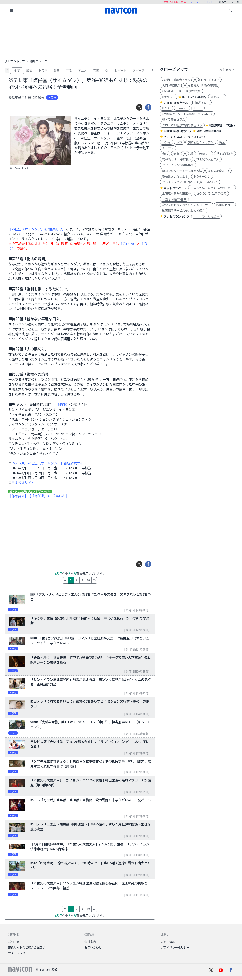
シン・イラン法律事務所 (178, 165)
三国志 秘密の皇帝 (174, 199)
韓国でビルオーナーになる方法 (182, 170)
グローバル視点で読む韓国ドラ (182, 125)
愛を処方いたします (175, 176)
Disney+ (217, 96)
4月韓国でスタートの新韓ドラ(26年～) (187, 114)
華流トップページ (175, 188)
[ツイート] (139, 107)
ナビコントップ (15, 61)
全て (17, 70)
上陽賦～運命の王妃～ (176, 193)
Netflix (168, 96)
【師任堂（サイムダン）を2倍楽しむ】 (36, 229)
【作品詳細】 (18, 496)
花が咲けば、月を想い (176, 159)
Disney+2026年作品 (176, 102)
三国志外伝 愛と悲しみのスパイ (212, 188)
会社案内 (90, 941)
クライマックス (172, 182)
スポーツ (138, 70)
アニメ (82, 70)
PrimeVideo (200, 102)
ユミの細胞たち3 (218, 170)
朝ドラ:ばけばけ (208, 79)
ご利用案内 (15, 941)
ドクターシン (202, 176)
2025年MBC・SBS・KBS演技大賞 (181, 91)
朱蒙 (191, 153)
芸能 (69, 70)
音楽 (96, 70)
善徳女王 (205, 153)
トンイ (166, 142)
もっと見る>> (206, 216)
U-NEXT (166, 108)
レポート (120, 70)
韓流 (29, 70)
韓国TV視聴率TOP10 (209, 131)
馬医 (222, 142)
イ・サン (168, 148)
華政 (179, 142)
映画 (56, 70)
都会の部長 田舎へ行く (203, 182)
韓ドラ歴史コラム (173, 119)
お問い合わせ (93, 947)
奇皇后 (178, 153)
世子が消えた (224, 153)
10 (105, 580)
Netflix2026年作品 (194, 97)
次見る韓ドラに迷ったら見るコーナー (186, 205)
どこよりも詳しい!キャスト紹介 (184, 137)
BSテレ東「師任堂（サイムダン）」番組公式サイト (49, 463)
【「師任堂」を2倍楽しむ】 (48, 496)
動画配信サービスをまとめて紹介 (183, 210)
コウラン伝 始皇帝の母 (211, 193)
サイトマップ (16, 953)
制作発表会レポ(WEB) (177, 131)
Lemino (182, 108)
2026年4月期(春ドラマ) (177, 79)
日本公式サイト (23, 482)
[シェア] (148, 107)
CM (106, 70)
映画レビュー (224, 205)
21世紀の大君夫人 (207, 159)
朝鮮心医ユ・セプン (201, 142)
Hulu (198, 108)
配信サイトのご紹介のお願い (26, 947)
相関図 (62, 404)
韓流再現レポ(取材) (222, 125)
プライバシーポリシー (175, 947)
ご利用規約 (168, 941)
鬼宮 (165, 153)
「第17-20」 (128, 243)
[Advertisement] (121, 37)
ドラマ (43, 70)
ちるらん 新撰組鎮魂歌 (203, 85)
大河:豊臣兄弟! (172, 85)
